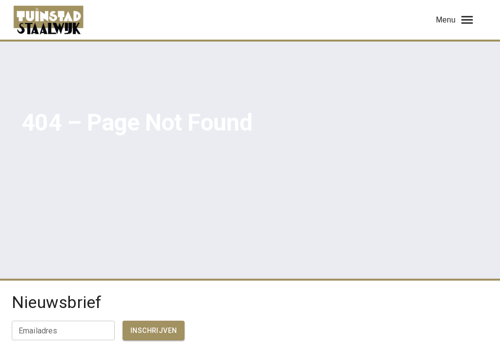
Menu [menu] (455, 19)
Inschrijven (154, 330)
